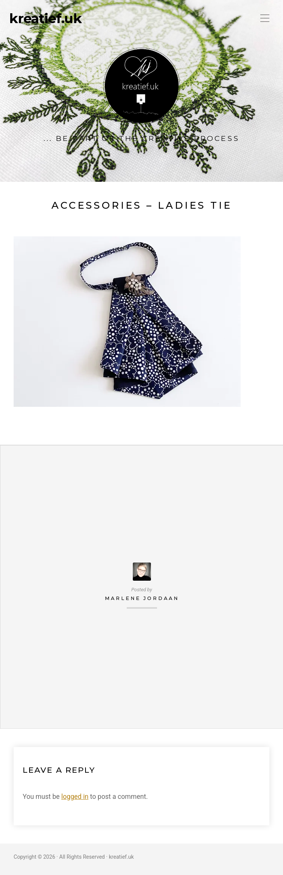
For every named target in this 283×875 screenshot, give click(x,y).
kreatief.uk (45, 19)
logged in (75, 796)
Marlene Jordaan (142, 598)
